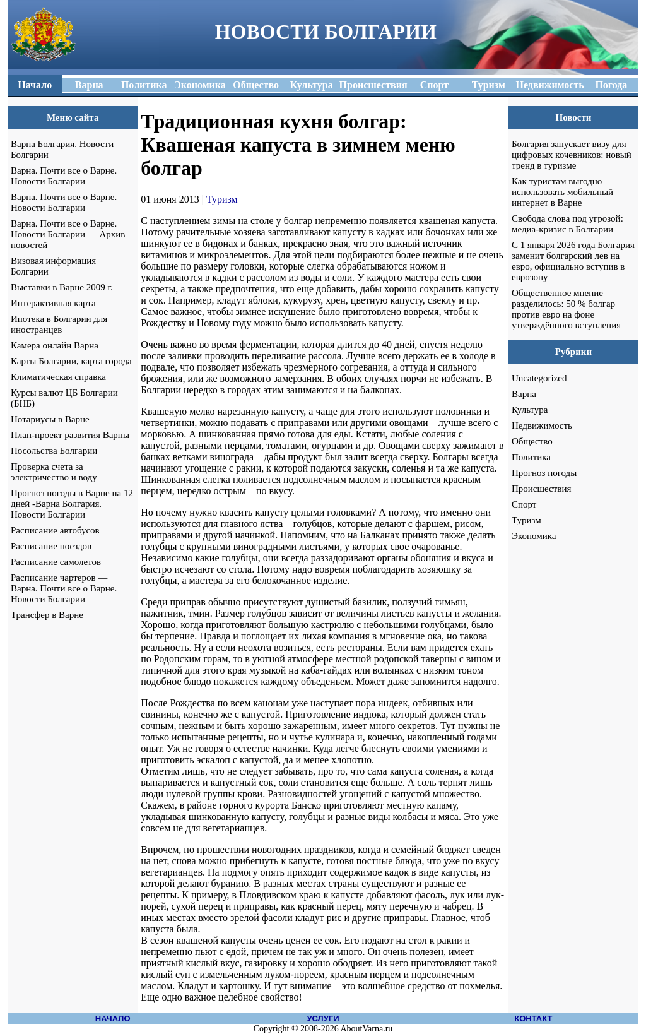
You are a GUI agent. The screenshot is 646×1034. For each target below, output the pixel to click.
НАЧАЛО (113, 1018)
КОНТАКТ (533, 1018)
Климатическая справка (58, 377)
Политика (531, 457)
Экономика (534, 536)
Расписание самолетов (56, 562)
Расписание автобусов (55, 530)
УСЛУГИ (323, 1018)
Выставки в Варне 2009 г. (62, 287)
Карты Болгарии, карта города (71, 361)
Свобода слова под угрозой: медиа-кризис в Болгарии (567, 223)
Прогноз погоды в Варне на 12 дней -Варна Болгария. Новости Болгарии (72, 504)
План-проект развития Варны (70, 435)
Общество (532, 441)
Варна (524, 394)
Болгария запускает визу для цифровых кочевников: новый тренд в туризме (571, 154)
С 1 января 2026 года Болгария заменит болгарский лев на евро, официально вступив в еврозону (573, 261)
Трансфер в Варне (47, 615)
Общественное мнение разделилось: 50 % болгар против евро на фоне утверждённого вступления (566, 309)
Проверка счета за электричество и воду (54, 471)
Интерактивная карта (53, 303)
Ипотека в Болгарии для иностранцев (59, 324)
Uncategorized (539, 378)
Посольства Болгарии (54, 451)
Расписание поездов (51, 546)
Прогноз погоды (544, 473)
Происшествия (541, 489)
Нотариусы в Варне (50, 419)
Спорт (524, 504)
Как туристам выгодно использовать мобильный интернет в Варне (562, 192)
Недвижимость (542, 425)
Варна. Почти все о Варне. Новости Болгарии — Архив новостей (68, 234)
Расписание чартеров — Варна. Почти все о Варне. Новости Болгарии (64, 588)
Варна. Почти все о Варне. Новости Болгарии (64, 175)
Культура (530, 410)
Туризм (222, 199)
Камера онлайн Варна (54, 345)
